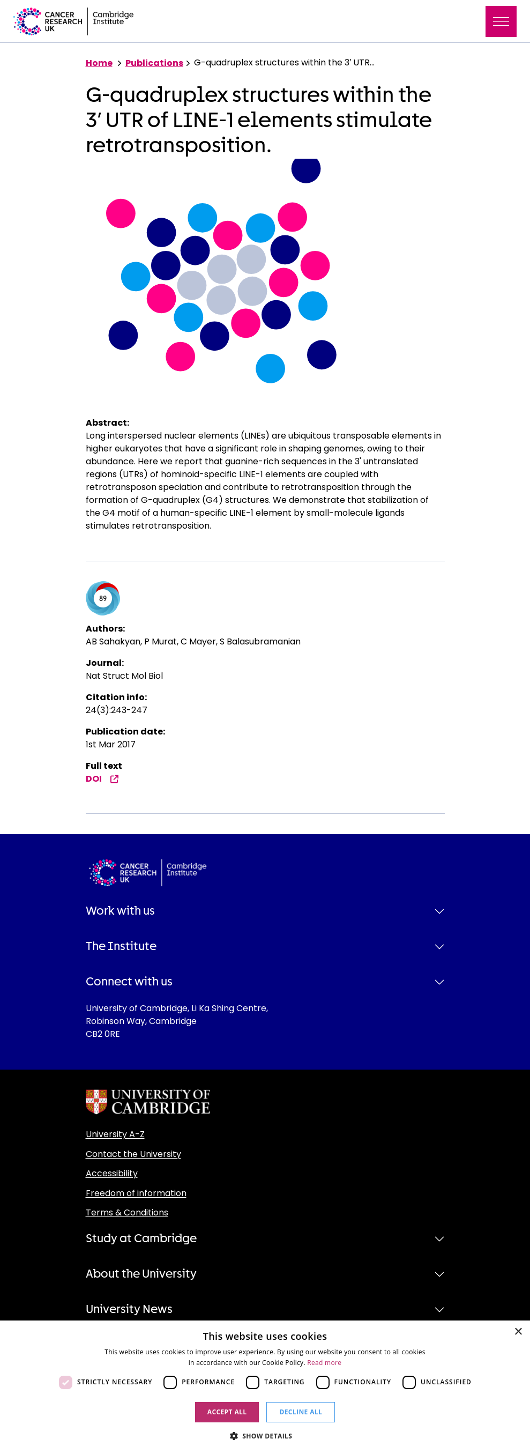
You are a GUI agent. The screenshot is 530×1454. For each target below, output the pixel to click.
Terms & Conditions (127, 1212)
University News (129, 1309)
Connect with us (129, 982)
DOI (102, 779)
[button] (265, 1435)
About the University (141, 1274)
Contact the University (133, 1154)
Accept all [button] (227, 1411)
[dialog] (265, 1387)
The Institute (121, 946)
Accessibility (112, 1173)
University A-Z (115, 1134)
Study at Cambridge (141, 1238)
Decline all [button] (300, 1411)
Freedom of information (136, 1193)
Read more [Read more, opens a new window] (324, 1362)
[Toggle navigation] (501, 21)
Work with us (120, 911)
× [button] (518, 1332)
